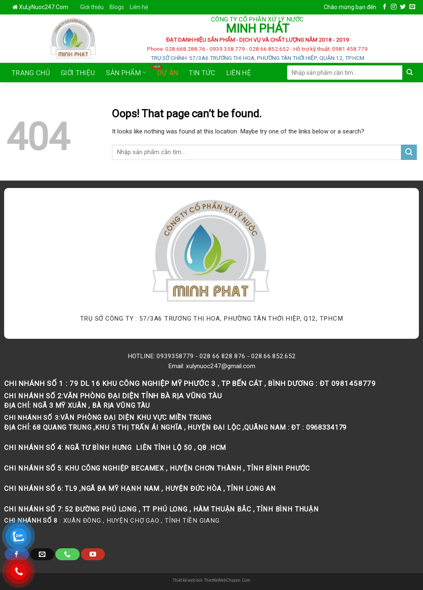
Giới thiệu (92, 7)
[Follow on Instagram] (394, 7)
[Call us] (67, 554)
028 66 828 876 (222, 356)
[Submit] (409, 72)
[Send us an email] (412, 7)
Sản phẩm (126, 73)
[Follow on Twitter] (403, 7)
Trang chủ (31, 73)
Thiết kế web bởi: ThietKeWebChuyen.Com (211, 580)
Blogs (116, 7)
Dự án (167, 73)
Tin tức (202, 73)
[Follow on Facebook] (384, 7)
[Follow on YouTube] (93, 554)
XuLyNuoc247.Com (43, 7)
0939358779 (175, 356)
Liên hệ (139, 7)
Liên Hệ (238, 73)
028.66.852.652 (273, 356)
